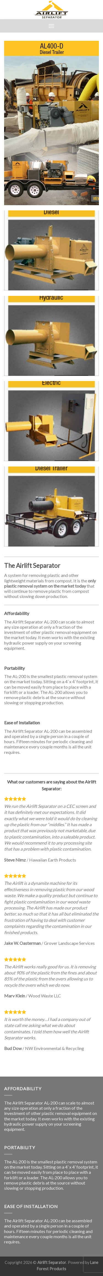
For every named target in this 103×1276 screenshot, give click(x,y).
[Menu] (51, 26)
